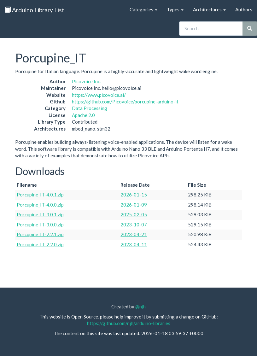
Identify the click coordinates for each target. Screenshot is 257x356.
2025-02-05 (133, 214)
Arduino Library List (34, 10)
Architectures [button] (209, 9)
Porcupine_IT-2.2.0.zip (40, 244)
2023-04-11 (133, 244)
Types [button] (175, 9)
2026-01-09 (133, 204)
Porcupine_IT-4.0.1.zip (40, 194)
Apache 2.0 (83, 115)
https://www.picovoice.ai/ (99, 95)
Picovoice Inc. (86, 81)
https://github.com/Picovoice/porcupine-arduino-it (125, 101)
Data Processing (89, 108)
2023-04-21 (133, 234)
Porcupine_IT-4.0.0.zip (40, 204)
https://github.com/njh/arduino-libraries (128, 323)
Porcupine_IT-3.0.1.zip (40, 214)
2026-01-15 (133, 194)
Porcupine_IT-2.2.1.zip (40, 234)
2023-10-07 (133, 224)
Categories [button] (143, 9)
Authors (243, 9)
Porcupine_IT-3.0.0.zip (40, 224)
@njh (140, 306)
